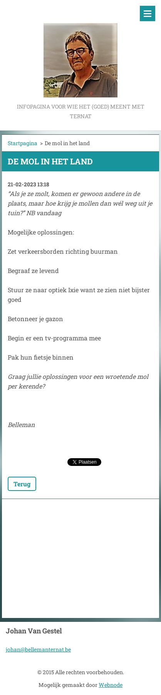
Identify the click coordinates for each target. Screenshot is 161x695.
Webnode (110, 684)
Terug (21, 484)
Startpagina (22, 143)
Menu (147, 13)
